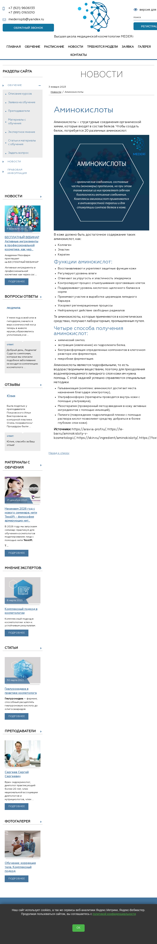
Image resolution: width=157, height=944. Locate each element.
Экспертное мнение (21, 132)
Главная (14, 46)
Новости (75, 46)
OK (78, 928)
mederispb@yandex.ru (26, 19)
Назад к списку (59, 453)
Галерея (144, 46)
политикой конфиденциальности (114, 914)
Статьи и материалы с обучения (22, 142)
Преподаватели (19, 111)
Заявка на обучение (21, 102)
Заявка (128, 46)
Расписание (54, 46)
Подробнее (16, 281)
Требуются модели (102, 46)
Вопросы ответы (21, 296)
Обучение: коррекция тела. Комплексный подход (20, 867)
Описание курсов (20, 94)
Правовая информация (17, 172)
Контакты (79, 55)
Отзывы (12, 385)
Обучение (32, 46)
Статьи (11, 648)
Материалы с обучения (17, 122)
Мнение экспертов (23, 568)
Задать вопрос (18, 153)
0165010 (21, 12)
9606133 (21, 8)
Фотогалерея (17, 821)
